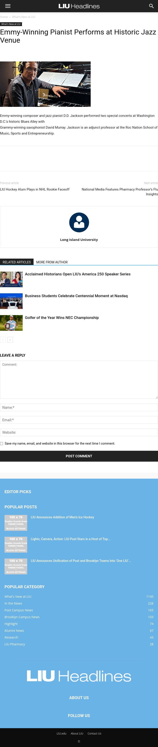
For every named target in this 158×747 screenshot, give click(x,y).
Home (4, 17)
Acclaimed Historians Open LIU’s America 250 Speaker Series (78, 274)
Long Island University (79, 239)
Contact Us (94, 733)
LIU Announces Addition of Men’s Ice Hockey (62, 517)
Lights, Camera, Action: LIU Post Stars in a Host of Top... (70, 539)
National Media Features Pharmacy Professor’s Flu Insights (120, 191)
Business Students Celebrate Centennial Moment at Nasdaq (76, 296)
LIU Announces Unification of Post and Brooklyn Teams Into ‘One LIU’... (81, 561)
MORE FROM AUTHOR (52, 262)
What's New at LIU (23, 17)
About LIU (77, 733)
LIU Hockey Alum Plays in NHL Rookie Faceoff (34, 189)
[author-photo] (79, 233)
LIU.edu (61, 733)
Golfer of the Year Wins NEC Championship (62, 317)
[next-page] (10, 340)
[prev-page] (3, 340)
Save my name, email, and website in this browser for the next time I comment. (60, 443)
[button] (7, 6)
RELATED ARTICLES (17, 262)
